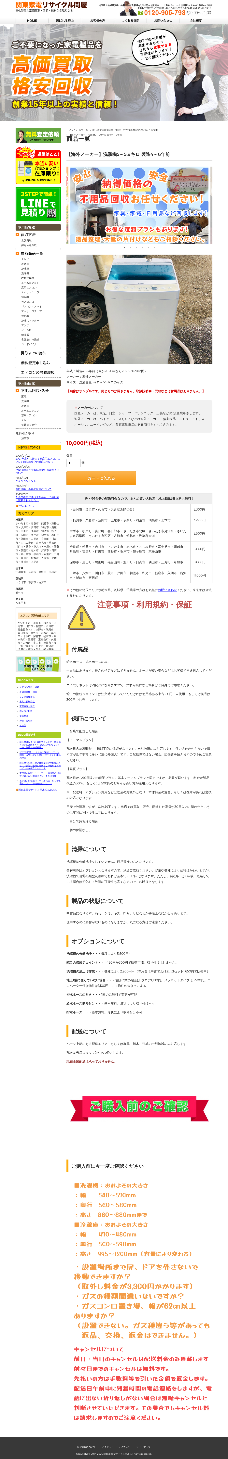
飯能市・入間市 (40, 558)
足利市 (32, 572)
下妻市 (32, 582)
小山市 (53, 572)
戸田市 (50, 626)
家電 (23, 396)
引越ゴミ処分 (29, 424)
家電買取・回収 (27, 706)
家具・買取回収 (27, 701)
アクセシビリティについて (116, 1446)
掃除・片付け (26, 720)
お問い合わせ (167, 590)
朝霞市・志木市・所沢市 (35, 550)
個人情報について (86, 1446)
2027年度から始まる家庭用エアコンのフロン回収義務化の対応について (38, 460)
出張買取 (26, 240)
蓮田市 (47, 642)
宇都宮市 (21, 572)
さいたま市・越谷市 (27, 523)
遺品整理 (24, 716)
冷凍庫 (25, 268)
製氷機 (25, 315)
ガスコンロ (27, 301)
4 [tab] (142, 248)
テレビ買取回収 (27, 696)
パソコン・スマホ (31, 306)
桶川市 (47, 636)
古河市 (42, 582)
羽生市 (39, 646)
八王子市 (21, 602)
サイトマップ (143, 1446)
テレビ (25, 259)
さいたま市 (24, 622)
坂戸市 (21, 649)
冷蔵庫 (25, 263)
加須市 (25, 438)
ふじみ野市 (37, 629)
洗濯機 (25, 273)
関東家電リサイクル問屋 (117, 1453)
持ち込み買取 (29, 245)
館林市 (19, 592)
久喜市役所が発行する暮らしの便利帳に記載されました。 (37, 499)
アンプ (25, 325)
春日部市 (23, 632)
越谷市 (47, 622)
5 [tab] (148, 248)
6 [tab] (154, 248)
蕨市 (30, 649)
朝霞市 (39, 626)
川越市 (37, 622)
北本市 (27, 636)
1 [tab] (125, 248)
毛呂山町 (41, 649)
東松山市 (43, 639)
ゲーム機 (26, 330)
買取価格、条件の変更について (33, 489)
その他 (23, 725)
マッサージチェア (31, 311)
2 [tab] (131, 248)
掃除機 (25, 296)
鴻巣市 (50, 629)
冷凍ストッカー (30, 320)
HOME (71, 130)
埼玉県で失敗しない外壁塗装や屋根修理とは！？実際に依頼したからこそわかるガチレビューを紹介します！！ (40, 765)
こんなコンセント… (27, 481)
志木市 (45, 632)
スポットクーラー (31, 292)
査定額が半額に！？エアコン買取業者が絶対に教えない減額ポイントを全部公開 (40, 774)
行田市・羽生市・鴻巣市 (35, 535)
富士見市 (23, 629)
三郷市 (32, 639)
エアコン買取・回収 (29, 687)
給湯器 (25, 334)
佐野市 (42, 572)
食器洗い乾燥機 (30, 339)
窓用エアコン (29, 287)
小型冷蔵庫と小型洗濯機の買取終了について (37, 471)
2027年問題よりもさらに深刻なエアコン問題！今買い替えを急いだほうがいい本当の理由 (40, 755)
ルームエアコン (30, 282)
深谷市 (37, 636)
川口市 (29, 626)
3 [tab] (136, 248)
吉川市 (29, 646)
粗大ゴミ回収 (26, 711)
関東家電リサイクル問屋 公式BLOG (38, 789)
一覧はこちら (26, 505)
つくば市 (21, 582)
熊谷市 (34, 632)
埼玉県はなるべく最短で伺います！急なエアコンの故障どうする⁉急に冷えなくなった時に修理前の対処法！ (40, 745)
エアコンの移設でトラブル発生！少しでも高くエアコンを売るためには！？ (40, 782)
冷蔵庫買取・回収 (28, 692)
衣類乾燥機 (27, 278)
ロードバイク (29, 344)
